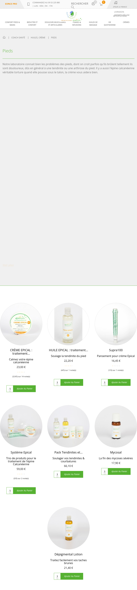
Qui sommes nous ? (15, 461)
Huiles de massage (93, 23)
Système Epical (21, 266)
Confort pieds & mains (12, 23)
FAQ (5, 467)
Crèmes (126, 22)
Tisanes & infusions (76, 23)
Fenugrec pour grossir (51, 484)
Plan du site (10, 477)
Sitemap (128, 571)
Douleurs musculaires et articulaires (55, 23)
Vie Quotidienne (109, 23)
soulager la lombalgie (50, 536)
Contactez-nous (13, 472)
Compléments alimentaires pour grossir (48, 475)
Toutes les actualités (50, 555)
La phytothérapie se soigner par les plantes (49, 494)
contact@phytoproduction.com (15, 578)
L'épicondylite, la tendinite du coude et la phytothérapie (50, 545)
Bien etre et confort (32, 23)
